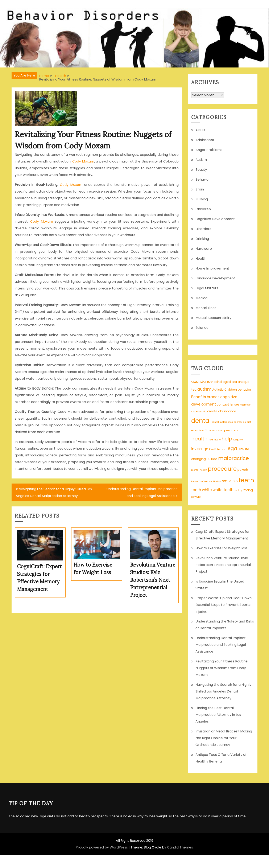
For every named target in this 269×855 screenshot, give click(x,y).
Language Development (215, 278)
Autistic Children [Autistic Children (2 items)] (224, 389)
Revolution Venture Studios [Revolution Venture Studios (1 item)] (206, 481)
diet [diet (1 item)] (249, 422)
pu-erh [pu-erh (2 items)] (242, 470)
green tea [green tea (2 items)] (230, 430)
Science (201, 327)
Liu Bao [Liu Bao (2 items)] (212, 459)
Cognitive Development (215, 219)
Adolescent (204, 139)
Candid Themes (180, 847)
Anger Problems (208, 149)
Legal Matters (206, 288)
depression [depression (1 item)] (240, 422)
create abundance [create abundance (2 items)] (221, 411)
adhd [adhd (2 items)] (218, 382)
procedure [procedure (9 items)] (222, 469)
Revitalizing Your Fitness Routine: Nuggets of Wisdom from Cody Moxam (221, 668)
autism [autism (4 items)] (204, 389)
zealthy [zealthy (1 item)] (238, 490)
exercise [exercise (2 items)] (197, 430)
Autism (201, 159)
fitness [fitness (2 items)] (209, 430)
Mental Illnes (205, 307)
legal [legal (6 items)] (232, 448)
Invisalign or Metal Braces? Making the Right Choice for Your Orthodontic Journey (223, 738)
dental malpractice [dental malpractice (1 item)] (222, 422)
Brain (199, 189)
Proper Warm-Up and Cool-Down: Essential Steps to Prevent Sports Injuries (223, 605)
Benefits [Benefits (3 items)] (198, 396)
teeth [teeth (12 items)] (246, 480)
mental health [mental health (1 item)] (199, 470)
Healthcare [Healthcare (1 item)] (214, 439)
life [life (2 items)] (241, 449)
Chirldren (203, 209)
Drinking (202, 238)
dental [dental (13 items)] (201, 420)
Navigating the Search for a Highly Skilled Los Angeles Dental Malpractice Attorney (54, 492)
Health (200, 258)
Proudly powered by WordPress (102, 847)
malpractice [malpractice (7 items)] (233, 458)
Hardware (203, 248)
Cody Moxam (83, 161)
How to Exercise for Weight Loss (221, 548)
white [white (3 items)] (207, 489)
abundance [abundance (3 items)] (202, 381)
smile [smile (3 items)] (227, 481)
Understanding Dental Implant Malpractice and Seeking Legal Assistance (142, 492)
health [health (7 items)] (199, 438)
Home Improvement (212, 268)
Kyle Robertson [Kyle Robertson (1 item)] (217, 449)
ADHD (200, 130)
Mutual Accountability (213, 317)
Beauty (201, 169)
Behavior (202, 179)
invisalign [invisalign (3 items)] (199, 448)
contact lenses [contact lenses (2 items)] (228, 404)
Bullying (201, 199)
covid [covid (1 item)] (203, 411)
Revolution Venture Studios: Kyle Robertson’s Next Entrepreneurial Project (223, 565)
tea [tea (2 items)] (235, 481)
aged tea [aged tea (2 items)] (230, 382)
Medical (201, 298)
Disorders (203, 228)
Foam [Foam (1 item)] (219, 430)
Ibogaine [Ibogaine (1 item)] (238, 439)
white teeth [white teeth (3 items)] (223, 489)
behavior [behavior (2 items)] (244, 389)
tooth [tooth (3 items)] (196, 489)
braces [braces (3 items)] (213, 396)
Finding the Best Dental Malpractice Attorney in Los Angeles (218, 715)
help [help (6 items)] (227, 438)
